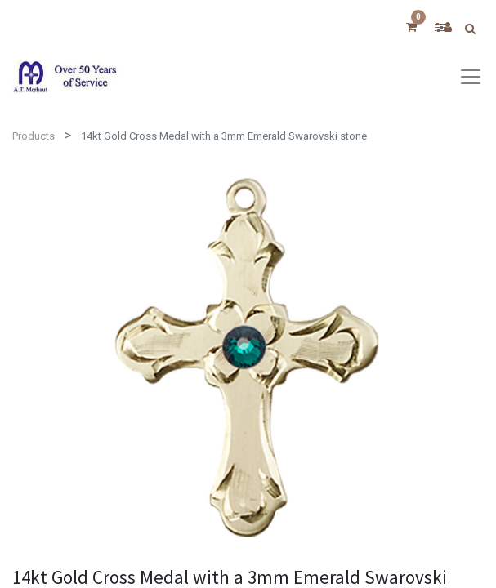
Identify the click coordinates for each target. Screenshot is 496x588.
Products (33, 136)
